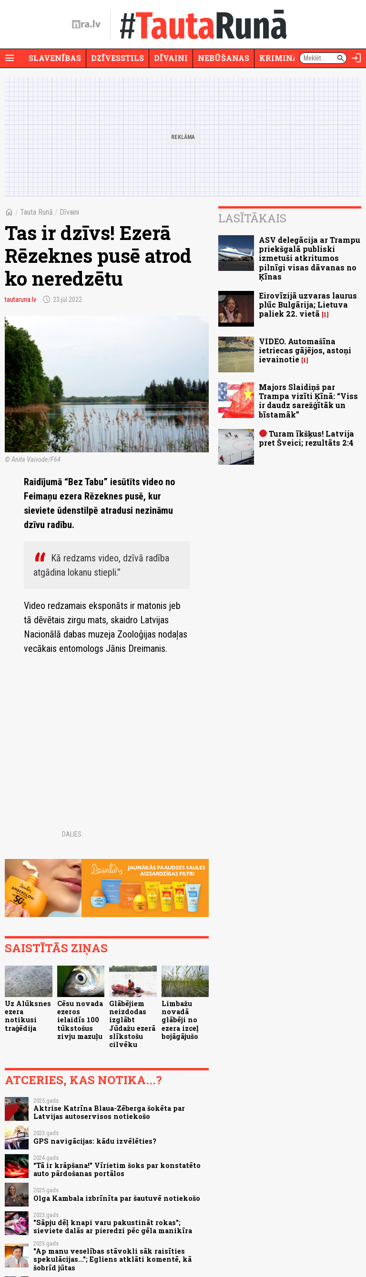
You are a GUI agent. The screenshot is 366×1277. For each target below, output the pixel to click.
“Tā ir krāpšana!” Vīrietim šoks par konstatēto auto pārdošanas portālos (117, 1169)
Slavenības (55, 58)
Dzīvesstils (117, 58)
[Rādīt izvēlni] (9, 58)
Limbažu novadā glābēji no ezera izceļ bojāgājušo (180, 1020)
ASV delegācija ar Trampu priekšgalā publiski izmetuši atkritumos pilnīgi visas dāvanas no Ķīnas (309, 258)
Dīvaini (171, 58)
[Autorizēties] (356, 58)
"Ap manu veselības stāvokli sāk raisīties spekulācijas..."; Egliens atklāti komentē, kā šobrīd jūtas (112, 1259)
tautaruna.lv (20, 299)
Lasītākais (252, 218)
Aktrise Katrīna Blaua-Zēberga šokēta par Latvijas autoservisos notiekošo (109, 1112)
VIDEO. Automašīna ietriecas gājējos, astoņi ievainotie (305, 350)
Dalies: (72, 834)
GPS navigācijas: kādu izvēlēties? (94, 1141)
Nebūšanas (223, 58)
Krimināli (283, 58)
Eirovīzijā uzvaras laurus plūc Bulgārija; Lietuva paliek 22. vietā (308, 304)
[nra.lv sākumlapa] (86, 24)
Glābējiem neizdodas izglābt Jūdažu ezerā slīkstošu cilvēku (132, 1024)
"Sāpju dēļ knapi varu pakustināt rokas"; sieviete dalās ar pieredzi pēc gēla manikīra (112, 1226)
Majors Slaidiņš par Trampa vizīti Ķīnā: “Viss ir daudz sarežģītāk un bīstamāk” (308, 400)
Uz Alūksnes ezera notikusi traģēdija (28, 1016)
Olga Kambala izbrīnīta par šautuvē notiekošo (116, 1198)
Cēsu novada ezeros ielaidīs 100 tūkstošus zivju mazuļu (80, 1020)
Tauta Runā (36, 212)
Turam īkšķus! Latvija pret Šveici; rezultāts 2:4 (306, 438)
